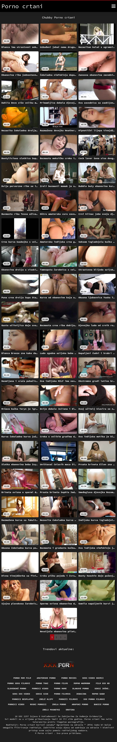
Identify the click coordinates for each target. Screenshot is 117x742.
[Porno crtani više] (114, 6)
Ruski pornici (38, 704)
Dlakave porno (81, 688)
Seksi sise (42, 694)
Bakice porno (101, 704)
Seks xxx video (21, 694)
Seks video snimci (93, 678)
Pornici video (40, 688)
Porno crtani (46, 733)
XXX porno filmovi (94, 699)
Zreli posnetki (51, 709)
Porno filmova (62, 694)
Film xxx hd (103, 683)
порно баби (98, 694)
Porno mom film (22, 678)
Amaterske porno (46, 678)
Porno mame (60, 688)
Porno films (61, 683)
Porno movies (69, 678)
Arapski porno (80, 704)
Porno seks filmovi (18, 683)
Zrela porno (59, 704)
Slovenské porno (16, 688)
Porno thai (42, 683)
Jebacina (81, 694)
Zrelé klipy (46, 699)
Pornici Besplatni (23, 699)
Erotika (70, 709)
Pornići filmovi (68, 699)
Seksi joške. (102, 688)
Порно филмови (82, 683)
